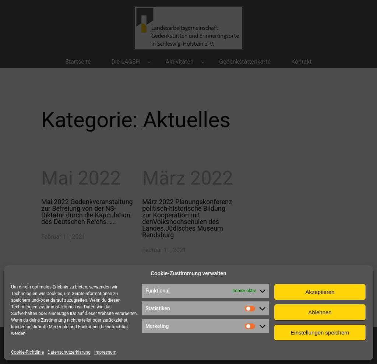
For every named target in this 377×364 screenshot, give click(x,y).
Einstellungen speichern (319, 332)
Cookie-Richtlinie (27, 352)
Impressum (105, 352)
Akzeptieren (319, 292)
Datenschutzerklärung (69, 352)
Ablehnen (319, 312)
